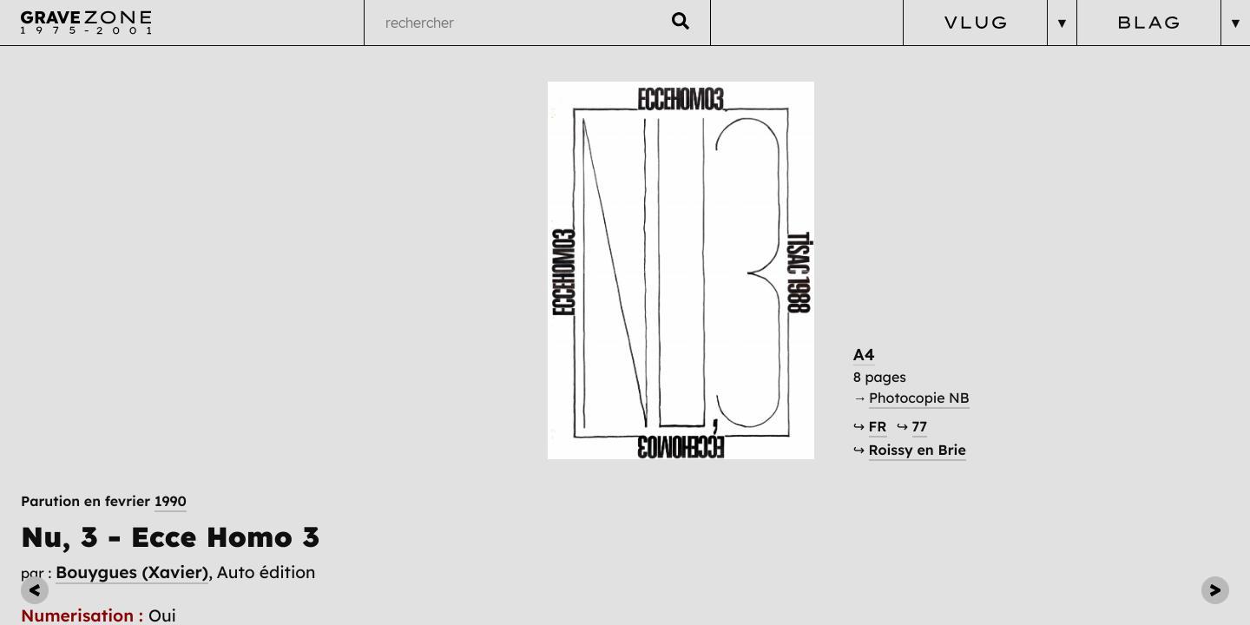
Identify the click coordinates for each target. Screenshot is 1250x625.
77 (983, 456)
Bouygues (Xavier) (132, 154)
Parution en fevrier (104, 84)
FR (941, 456)
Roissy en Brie (981, 481)
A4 (928, 383)
